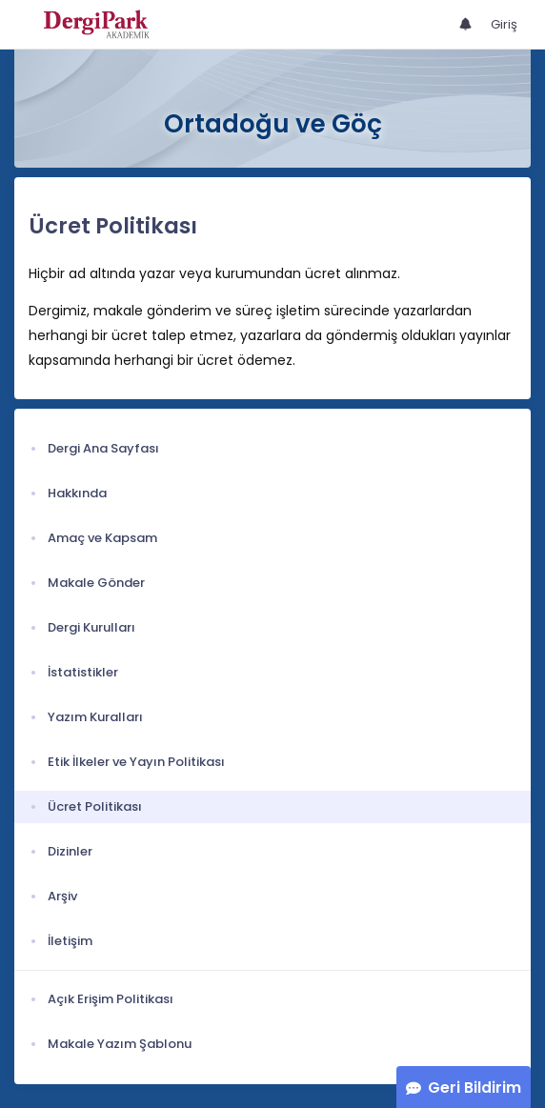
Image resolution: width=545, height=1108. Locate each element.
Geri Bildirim (474, 1088)
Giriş (504, 24)
